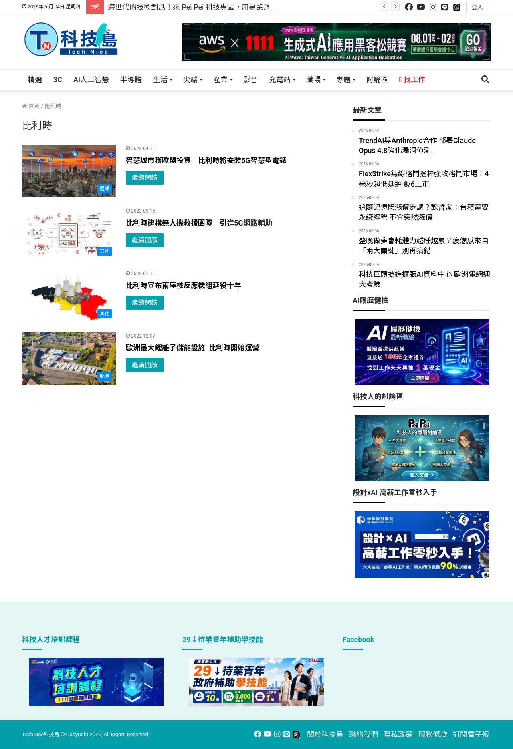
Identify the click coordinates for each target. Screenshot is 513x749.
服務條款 (432, 734)
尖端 (190, 79)
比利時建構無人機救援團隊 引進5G (184, 223)
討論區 (377, 79)
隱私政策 (398, 734)
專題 (343, 79)
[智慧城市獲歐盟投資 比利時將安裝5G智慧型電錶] (69, 171)
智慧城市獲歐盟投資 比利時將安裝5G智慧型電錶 (206, 160)
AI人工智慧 (91, 79)
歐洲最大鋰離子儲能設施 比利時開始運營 (193, 348)
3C (57, 79)
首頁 (31, 106)
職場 (313, 79)
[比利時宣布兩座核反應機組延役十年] (69, 296)
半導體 (131, 79)
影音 (250, 79)
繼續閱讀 (145, 177)
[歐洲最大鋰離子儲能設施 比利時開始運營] (69, 358)
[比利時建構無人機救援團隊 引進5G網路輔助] (69, 233)
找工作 (412, 79)
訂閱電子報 (471, 734)
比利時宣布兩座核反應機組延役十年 (183, 285)
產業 (220, 79)
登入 (477, 7)
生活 (160, 79)
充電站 (280, 79)
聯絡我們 (363, 734)
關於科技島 (325, 734)
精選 (35, 79)
